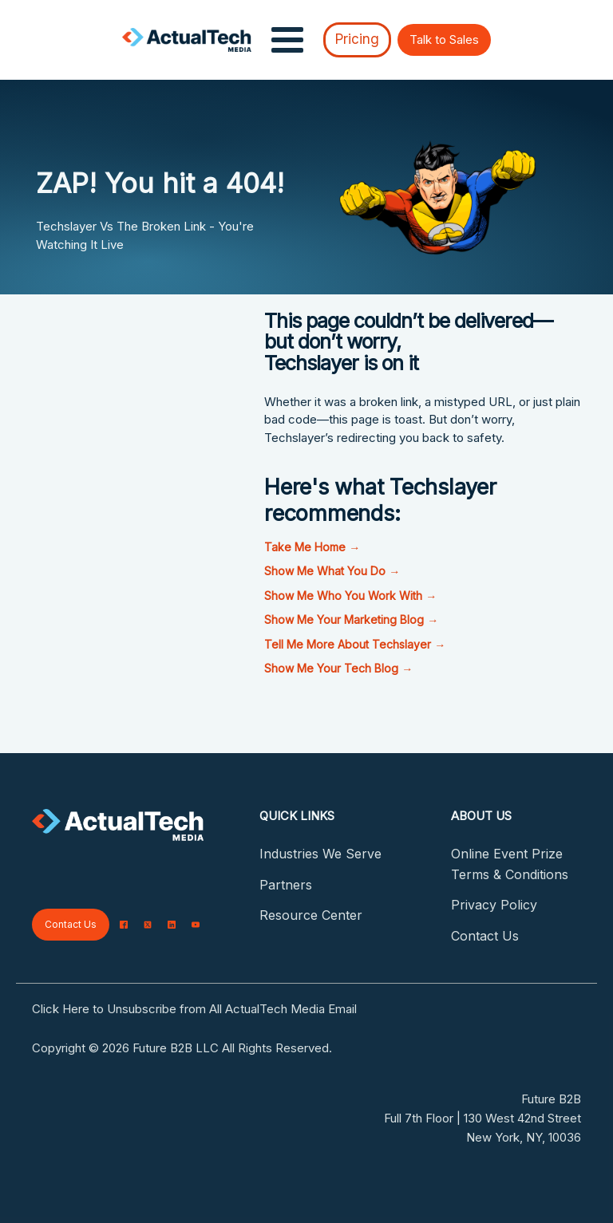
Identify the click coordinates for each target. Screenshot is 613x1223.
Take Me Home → (312, 547)
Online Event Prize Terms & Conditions (509, 864)
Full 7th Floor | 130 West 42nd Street (482, 1118)
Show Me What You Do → (332, 571)
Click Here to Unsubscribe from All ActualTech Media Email (194, 1008)
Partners (285, 885)
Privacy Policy (494, 905)
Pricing (357, 39)
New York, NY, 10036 (523, 1137)
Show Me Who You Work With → (350, 595)
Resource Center (310, 915)
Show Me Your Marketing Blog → (351, 619)
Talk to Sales (444, 39)
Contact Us (71, 924)
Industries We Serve (320, 854)
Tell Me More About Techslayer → (354, 644)
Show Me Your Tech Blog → (338, 668)
